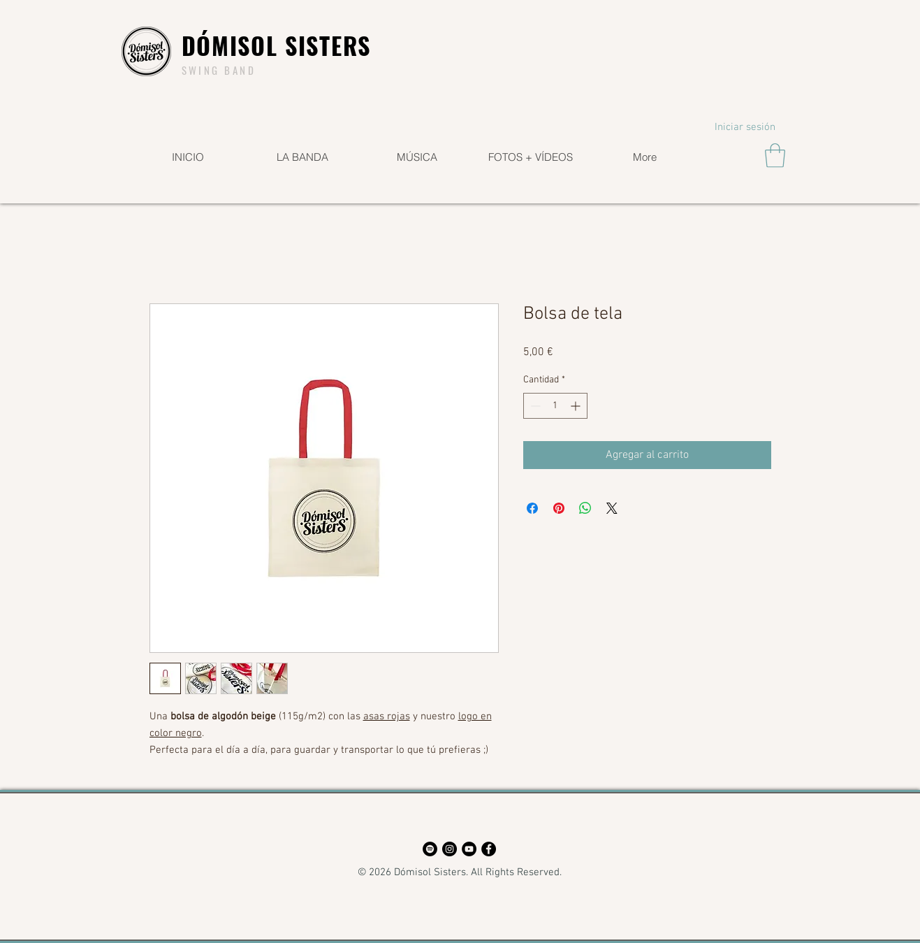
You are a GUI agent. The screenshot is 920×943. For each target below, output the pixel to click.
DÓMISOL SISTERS (277, 45)
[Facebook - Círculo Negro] (488, 849)
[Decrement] (534, 406)
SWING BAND (219, 70)
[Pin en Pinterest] (558, 508)
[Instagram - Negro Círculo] (449, 849)
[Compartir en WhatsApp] (585, 508)
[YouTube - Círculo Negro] (469, 849)
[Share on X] (612, 508)
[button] (775, 155)
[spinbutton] (555, 406)
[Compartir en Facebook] (532, 508)
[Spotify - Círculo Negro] (430, 849)
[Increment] (576, 406)
